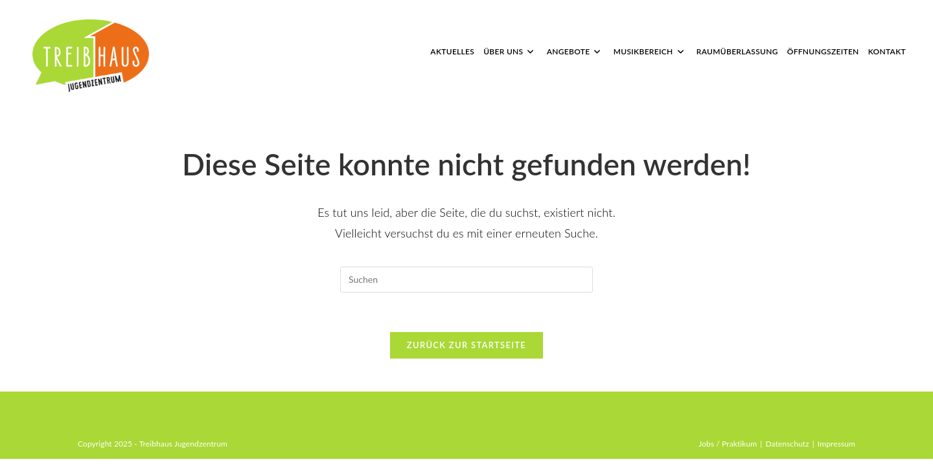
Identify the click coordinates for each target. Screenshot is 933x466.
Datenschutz (787, 451)
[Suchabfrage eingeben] (466, 280)
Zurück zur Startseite (466, 345)
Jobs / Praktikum (727, 451)
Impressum (836, 451)
